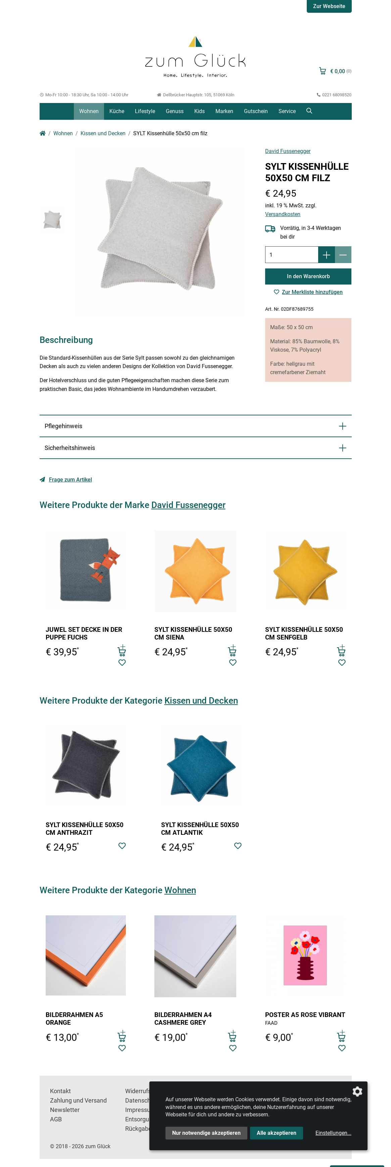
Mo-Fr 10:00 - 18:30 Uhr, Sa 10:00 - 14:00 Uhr (84, 94)
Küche (116, 111)
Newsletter (65, 1110)
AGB (56, 1119)
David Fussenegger (287, 151)
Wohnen (89, 111)
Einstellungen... (333, 1133)
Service (287, 111)
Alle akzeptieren (276, 1133)
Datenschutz (142, 1100)
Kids (199, 111)
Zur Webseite (329, 6)
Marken (224, 111)
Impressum (140, 1110)
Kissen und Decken (103, 133)
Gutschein (256, 111)
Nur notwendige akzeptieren (206, 1133)
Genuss (175, 111)
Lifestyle (145, 111)
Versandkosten (282, 214)
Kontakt (60, 1091)
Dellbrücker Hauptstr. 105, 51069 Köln (195, 94)
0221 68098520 (334, 94)
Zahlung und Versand (78, 1100)
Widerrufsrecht (145, 1091)
